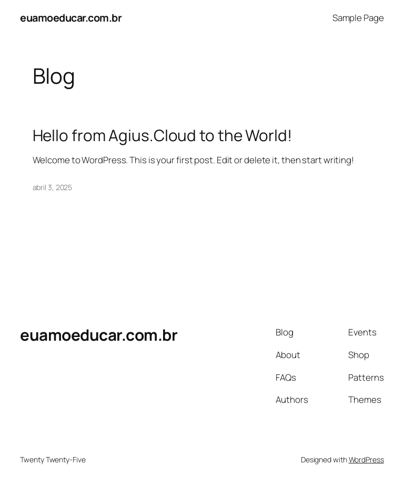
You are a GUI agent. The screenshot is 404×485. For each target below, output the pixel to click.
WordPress (366, 459)
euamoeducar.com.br (71, 18)
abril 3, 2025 (53, 187)
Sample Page (358, 18)
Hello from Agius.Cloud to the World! (162, 135)
